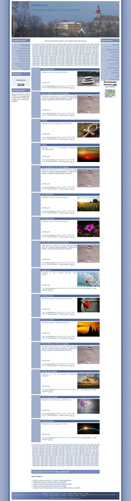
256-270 (69, 46)
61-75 (53, 44)
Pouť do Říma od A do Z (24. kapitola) (55, 167)
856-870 (68, 53)
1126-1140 (69, 56)
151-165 (90, 44)
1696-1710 (52, 65)
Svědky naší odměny (49, 371)
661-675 (48, 51)
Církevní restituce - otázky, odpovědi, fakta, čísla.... (109, 76)
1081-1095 (44, 56)
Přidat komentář (64, 87)
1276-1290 (86, 58)
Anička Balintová (51, 86)
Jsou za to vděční (48, 320)
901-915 (88, 53)
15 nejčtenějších (17, 69)
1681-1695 (44, 65)
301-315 (89, 46)
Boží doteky (15, 58)
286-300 (82, 46)
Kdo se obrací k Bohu (49, 397)
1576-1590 (52, 63)
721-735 (75, 51)
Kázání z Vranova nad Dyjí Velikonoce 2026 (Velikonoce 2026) (52, 484)
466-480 (95, 48)
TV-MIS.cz (15, 99)
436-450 (82, 48)
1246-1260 (69, 58)
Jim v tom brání (47, 194)
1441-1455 (44, 61)
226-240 (55, 46)
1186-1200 (36, 58)
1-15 (33, 44)
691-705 (62, 51)
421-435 (75, 48)
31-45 (43, 44)
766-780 (95, 51)
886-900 (82, 53)
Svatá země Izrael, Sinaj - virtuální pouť (108, 63)
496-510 (42, 49)
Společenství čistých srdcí (109, 47)
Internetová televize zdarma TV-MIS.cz (109, 67)
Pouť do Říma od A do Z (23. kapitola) (55, 243)
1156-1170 (86, 56)
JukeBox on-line (106, 73)
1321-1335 (44, 60)
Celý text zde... (46, 82)
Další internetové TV (107, 70)
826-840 (55, 53)
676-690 (55, 51)
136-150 (83, 44)
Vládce (44, 145)
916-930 (95, 53)
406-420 (68, 48)
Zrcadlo (44, 121)
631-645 (35, 51)
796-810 (42, 53)
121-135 (77, 44)
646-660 (42, 51)
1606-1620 (69, 63)
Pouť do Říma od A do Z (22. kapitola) (55, 344)
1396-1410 (86, 60)
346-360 (42, 48)
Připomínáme (16, 61)
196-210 (42, 46)
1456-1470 (52, 61)
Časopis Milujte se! (107, 44)
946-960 (41, 54)
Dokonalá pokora (48, 219)
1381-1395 (77, 60)
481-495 (35, 49)
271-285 (75, 46)
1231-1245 (61, 58)
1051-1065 (94, 54)
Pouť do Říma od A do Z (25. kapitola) (55, 93)
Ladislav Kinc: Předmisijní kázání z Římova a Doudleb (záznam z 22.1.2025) (56, 488)
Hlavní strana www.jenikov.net (17, 45)
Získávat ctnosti (47, 296)
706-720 (68, 51)
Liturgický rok (16, 48)
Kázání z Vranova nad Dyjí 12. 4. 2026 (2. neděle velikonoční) (52, 480)
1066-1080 (36, 56)
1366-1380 (69, 60)
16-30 (38, 44)
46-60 (48, 44)
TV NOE (103, 60)
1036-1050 (86, 54)
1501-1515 (77, 61)
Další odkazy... (105, 79)
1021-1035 (78, 54)
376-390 (55, 48)
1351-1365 (61, 60)
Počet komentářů (52, 87)
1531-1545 (94, 61)
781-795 (35, 53)
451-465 (88, 48)
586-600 (82, 49)
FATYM (103, 49)
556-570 (68, 49)
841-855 (62, 53)
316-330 (95, 46)
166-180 (96, 44)
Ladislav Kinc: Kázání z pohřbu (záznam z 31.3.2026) (49, 482)
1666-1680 (36, 65)
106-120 (70, 44)
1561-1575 (44, 63)
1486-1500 (69, 61)
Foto (13, 64)
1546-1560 (36, 63)
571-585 (75, 49)
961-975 (48, 54)
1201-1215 (44, 58)
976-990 (54, 54)
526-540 (55, 49)
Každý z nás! (46, 270)
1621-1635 (77, 63)
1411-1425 (94, 60)
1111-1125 (61, 56)
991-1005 (62, 54)
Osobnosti (15, 56)
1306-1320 (36, 60)
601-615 (88, 49)
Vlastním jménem (48, 69)
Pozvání (14, 53)
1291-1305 (94, 58)
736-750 (82, 51)
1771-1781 (94, 65)
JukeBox (14, 101)
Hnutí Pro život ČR (107, 54)
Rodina (14, 51)
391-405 (62, 48)
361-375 (48, 48)
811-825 (48, 53)
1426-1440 (36, 61)
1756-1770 (86, 65)
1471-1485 (61, 61)
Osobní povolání (48, 421)
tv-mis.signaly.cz (24, 96)
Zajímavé (15, 66)
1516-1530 (86, 61)
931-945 (34, 54)
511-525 (48, 49)
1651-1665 (94, 63)
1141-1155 (77, 56)
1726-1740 (69, 65)
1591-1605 (61, 63)
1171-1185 (94, 56)
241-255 (62, 46)
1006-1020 (69, 54)
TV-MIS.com (24, 99)
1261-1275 (77, 58)
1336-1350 (52, 60)
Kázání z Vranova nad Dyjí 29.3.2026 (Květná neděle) (49, 486)
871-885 (75, 53)
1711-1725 (61, 65)
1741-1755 (77, 65)
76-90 (58, 44)
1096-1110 (52, 56)
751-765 (88, 51)
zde (24, 94)
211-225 (49, 46)
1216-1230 (52, 58)
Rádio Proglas (105, 57)
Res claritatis (105, 52)
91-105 (63, 44)
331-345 (35, 48)
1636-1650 (86, 63)
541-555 (62, 49)
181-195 (35, 46)
